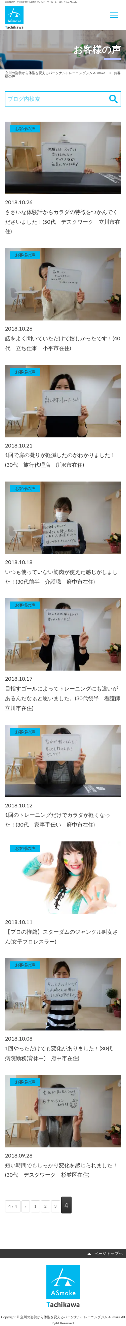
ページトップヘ (105, 1254)
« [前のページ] (26, 1206)
